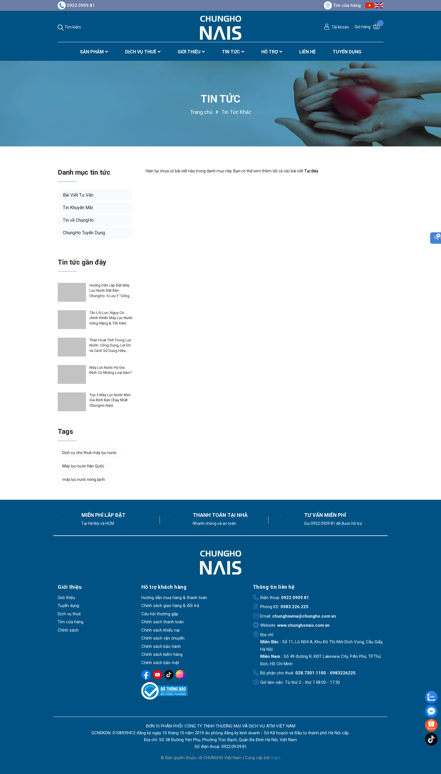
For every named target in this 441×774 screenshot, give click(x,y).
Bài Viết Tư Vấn (78, 195)
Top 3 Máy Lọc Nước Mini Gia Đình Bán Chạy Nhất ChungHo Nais (110, 400)
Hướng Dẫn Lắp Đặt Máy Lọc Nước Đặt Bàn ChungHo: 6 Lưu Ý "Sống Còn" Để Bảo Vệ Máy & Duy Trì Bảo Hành (109, 291)
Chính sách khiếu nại (160, 630)
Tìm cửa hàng (342, 5)
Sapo (275, 757)
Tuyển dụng (68, 605)
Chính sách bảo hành (161, 646)
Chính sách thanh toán (162, 621)
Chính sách (68, 630)
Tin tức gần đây (82, 262)
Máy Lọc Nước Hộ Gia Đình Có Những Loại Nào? (110, 370)
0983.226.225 (294, 606)
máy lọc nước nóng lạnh (83, 479)
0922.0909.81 (76, 5)
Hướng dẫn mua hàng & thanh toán (174, 597)
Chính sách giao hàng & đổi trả (170, 605)
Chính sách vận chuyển (163, 638)
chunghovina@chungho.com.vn (304, 616)
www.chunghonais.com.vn (303, 625)
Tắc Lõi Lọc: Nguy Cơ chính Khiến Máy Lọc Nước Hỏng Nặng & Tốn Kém (111, 318)
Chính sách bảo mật (160, 662)
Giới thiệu (66, 597)
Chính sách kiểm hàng (162, 654)
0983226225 (343, 673)
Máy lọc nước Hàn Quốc (83, 466)
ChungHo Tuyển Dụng (84, 232)
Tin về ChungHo (78, 220)
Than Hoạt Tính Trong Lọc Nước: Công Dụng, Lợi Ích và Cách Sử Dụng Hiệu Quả (110, 345)
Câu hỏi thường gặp (159, 613)
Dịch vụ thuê (69, 613)
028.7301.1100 (310, 673)
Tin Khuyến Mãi (78, 207)
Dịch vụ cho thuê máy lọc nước (89, 452)
